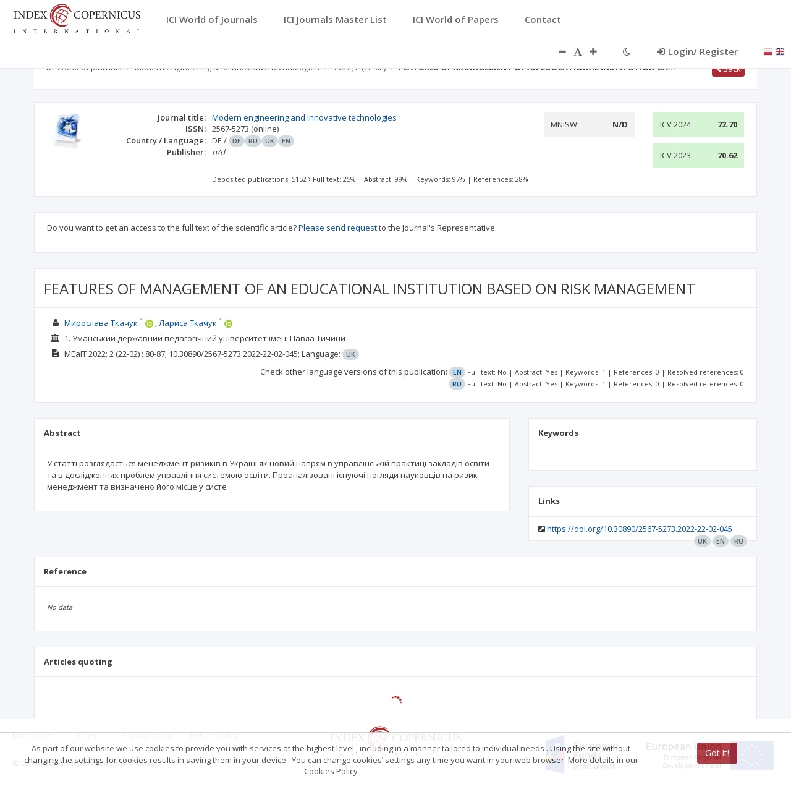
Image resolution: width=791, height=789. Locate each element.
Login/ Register (697, 51)
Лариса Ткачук (188, 322)
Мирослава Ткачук (101, 322)
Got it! (717, 753)
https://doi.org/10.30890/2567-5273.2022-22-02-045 (639, 528)
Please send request (337, 227)
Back (728, 68)
